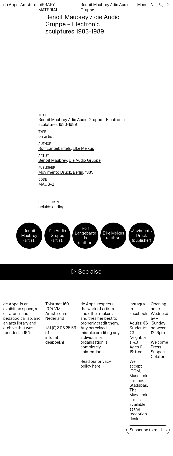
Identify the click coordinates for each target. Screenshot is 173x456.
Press (156, 347)
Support (158, 352)
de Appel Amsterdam (22, 5)
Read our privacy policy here (95, 364)
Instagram (137, 306)
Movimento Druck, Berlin (60, 172)
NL (153, 5)
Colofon (158, 356)
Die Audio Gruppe (85, 160)
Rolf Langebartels (54, 148)
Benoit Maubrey (52, 160)
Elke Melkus (83, 148)
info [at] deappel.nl (54, 340)
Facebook (138, 313)
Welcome (159, 342)
